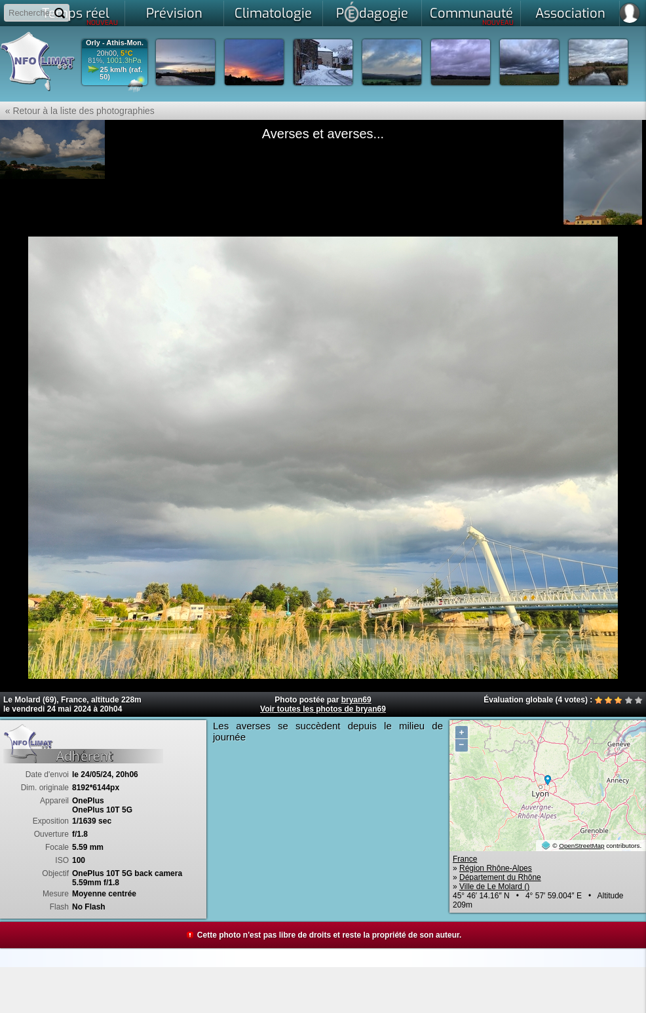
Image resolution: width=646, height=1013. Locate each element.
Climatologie (273, 13)
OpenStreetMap (581, 845)
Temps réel (80, 16)
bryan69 (356, 699)
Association (570, 13)
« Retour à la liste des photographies (77, 110)
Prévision (174, 13)
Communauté (472, 16)
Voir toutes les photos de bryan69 (323, 709)
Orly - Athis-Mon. (114, 43)
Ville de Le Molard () (494, 886)
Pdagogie (372, 11)
